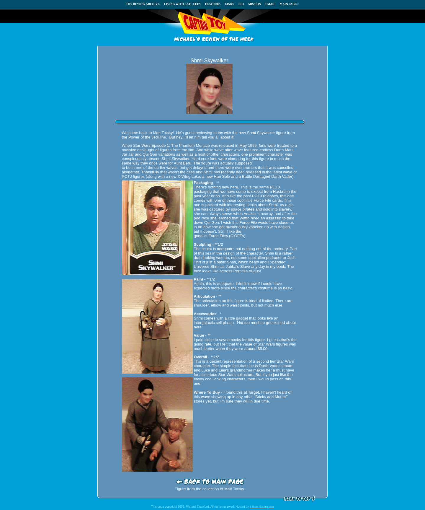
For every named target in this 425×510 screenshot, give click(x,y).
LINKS (229, 4)
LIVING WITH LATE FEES (182, 4)
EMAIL (270, 4)
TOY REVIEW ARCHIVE (143, 4)
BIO (241, 4)
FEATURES (212, 4)
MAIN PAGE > (289, 4)
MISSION (254, 4)
